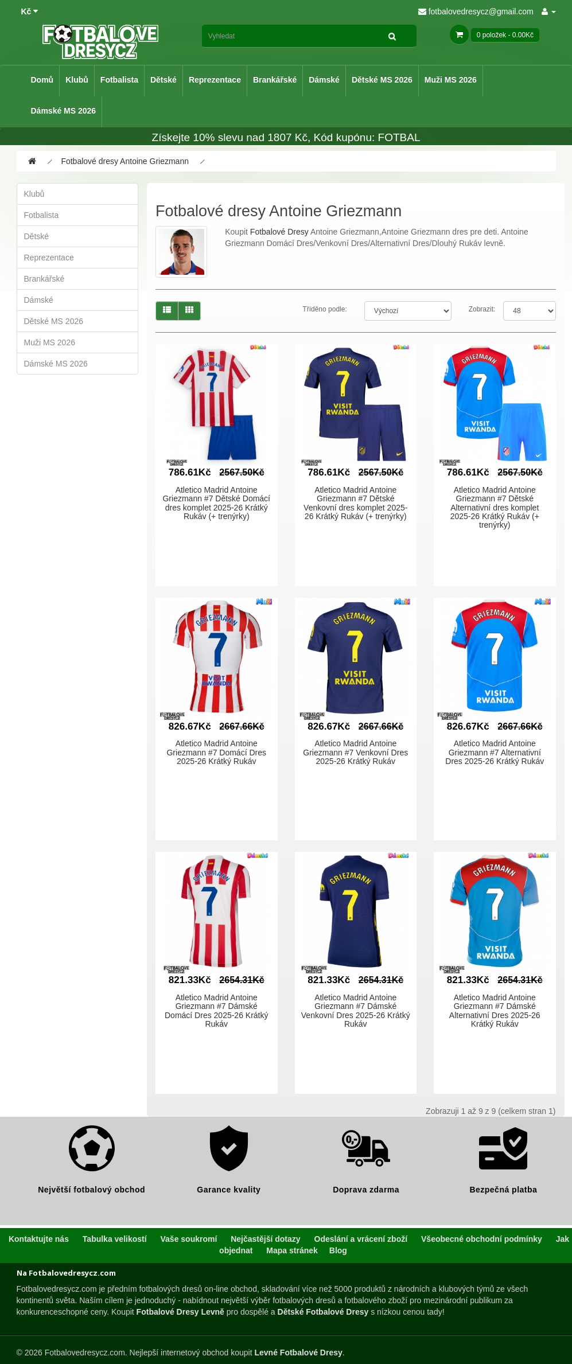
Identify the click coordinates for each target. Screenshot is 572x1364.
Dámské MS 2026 (63, 110)
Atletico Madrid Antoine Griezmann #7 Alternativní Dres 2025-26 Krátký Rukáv (494, 752)
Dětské (163, 79)
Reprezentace (215, 79)
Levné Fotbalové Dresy (298, 1352)
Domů (42, 79)
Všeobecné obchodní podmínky (481, 1239)
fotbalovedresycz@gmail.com (476, 11)
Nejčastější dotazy (265, 1239)
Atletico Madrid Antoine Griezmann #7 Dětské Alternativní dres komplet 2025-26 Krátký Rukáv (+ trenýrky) (494, 507)
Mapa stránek (291, 1250)
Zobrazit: (482, 309)
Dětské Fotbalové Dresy (323, 1311)
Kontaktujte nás (39, 1239)
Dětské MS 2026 (382, 79)
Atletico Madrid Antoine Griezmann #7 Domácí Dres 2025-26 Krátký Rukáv (216, 752)
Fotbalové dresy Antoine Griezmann (125, 161)
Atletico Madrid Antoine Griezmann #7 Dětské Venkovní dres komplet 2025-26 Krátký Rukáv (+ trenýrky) (355, 503)
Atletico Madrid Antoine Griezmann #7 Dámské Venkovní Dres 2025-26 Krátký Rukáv (355, 1010)
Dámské (324, 79)
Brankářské (275, 79)
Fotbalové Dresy (279, 231)
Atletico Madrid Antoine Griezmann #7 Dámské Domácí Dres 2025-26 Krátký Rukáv (217, 1010)
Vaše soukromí (189, 1239)
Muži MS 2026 (451, 79)
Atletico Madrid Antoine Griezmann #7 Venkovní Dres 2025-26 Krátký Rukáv (355, 752)
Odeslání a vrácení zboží (361, 1239)
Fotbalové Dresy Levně (180, 1311)
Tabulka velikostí (115, 1239)
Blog (338, 1250)
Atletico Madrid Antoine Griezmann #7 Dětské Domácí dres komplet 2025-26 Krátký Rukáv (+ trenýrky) (216, 503)
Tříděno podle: (324, 309)
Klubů (76, 79)
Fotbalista (119, 79)
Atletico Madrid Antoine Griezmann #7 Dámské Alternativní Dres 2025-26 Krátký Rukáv (494, 1010)
